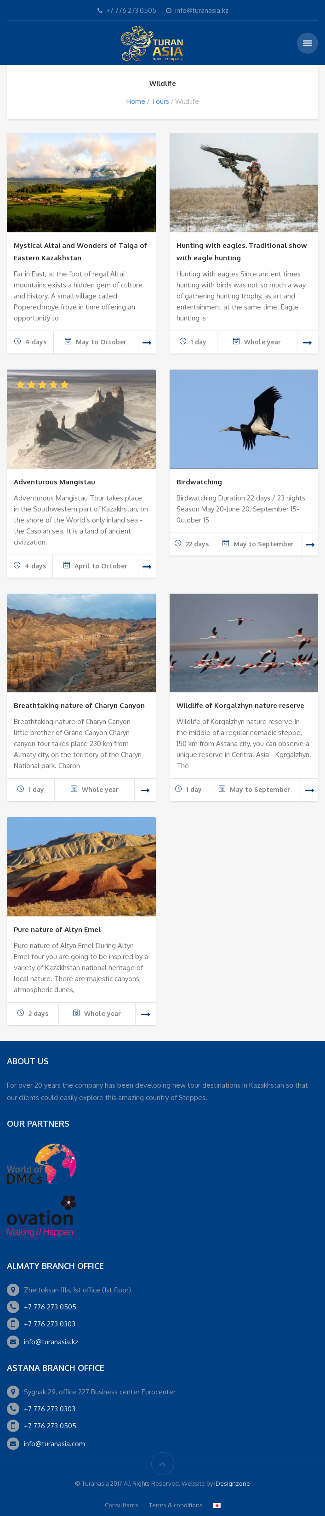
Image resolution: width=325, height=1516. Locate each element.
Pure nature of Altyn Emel (57, 929)
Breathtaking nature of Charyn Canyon (79, 705)
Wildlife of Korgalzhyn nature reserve (240, 705)
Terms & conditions (176, 1505)
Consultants (121, 1505)
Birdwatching (199, 481)
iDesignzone (232, 1483)
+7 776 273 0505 (50, 1307)
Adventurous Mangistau (54, 481)
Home (135, 101)
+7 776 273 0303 (49, 1323)
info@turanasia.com (54, 1443)
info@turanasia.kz (51, 1341)
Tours (160, 101)
